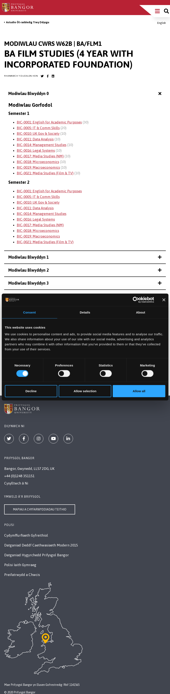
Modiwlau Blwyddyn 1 (85, 257)
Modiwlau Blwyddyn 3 (85, 283)
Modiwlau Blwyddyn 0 (85, 93)
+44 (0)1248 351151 (19, 476)
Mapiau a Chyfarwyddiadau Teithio (39, 509)
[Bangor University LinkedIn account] (52, 76)
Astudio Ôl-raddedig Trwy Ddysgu (27, 22)
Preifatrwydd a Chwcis (22, 575)
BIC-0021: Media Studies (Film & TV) (45, 173)
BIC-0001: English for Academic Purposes (49, 122)
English (161, 23)
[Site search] (166, 11)
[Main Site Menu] (157, 11)
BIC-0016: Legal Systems (36, 150)
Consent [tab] (29, 312)
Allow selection (85, 391)
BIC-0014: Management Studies (41, 145)
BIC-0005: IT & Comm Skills (38, 128)
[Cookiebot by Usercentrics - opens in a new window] (136, 300)
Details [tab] (85, 312)
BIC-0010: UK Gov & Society (38, 133)
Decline (31, 391)
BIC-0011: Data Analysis (35, 139)
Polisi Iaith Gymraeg (20, 565)
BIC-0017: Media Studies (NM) (40, 156)
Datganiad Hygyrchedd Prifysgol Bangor (36, 555)
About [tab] (140, 312)
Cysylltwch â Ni (16, 483)
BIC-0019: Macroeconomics (38, 167)
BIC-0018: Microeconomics (38, 162)
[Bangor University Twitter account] (42, 76)
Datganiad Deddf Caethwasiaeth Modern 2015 (41, 545)
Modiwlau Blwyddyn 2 (85, 270)
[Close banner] (163, 299)
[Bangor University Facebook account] (47, 76)
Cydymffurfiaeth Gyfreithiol (26, 535)
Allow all (139, 391)
